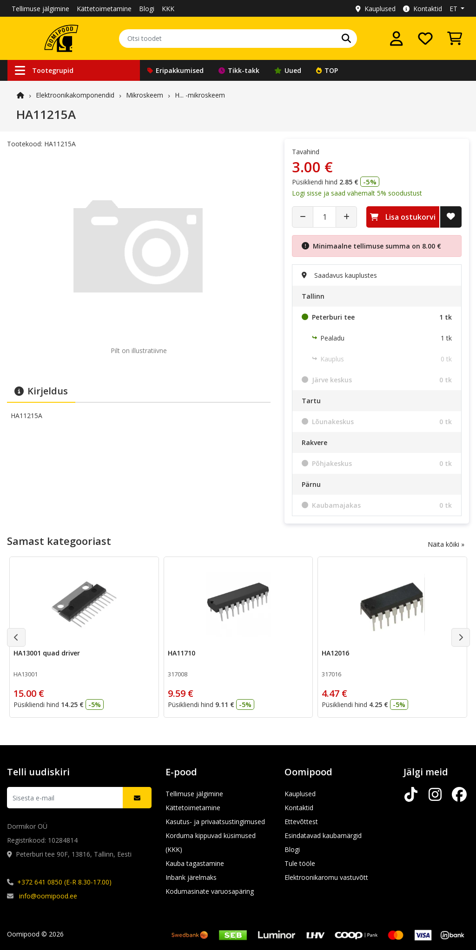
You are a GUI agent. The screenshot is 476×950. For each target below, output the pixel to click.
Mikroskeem (144, 95)
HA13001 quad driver (46, 653)
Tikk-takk (238, 70)
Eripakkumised (175, 70)
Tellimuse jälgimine (40, 8)
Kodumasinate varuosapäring (209, 891)
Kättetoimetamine (104, 8)
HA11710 (181, 653)
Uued (287, 70)
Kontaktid (422, 8)
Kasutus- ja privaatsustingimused (215, 821)
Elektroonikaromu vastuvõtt (326, 877)
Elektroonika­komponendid (75, 95)
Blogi (146, 8)
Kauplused (376, 8)
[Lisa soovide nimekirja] (451, 217)
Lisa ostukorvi (403, 217)
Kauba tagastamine (194, 863)
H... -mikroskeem (200, 95)
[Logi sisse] (396, 38)
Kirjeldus (41, 391)
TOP (327, 70)
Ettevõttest (301, 821)
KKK (168, 8)
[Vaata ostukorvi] (454, 38)
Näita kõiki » (446, 544)
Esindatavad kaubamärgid (323, 835)
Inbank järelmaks (191, 877)
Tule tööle (299, 863)
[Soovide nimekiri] (425, 38)
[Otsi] (346, 38)
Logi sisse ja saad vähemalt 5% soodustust (357, 193)
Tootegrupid (44, 70)
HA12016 (335, 653)
